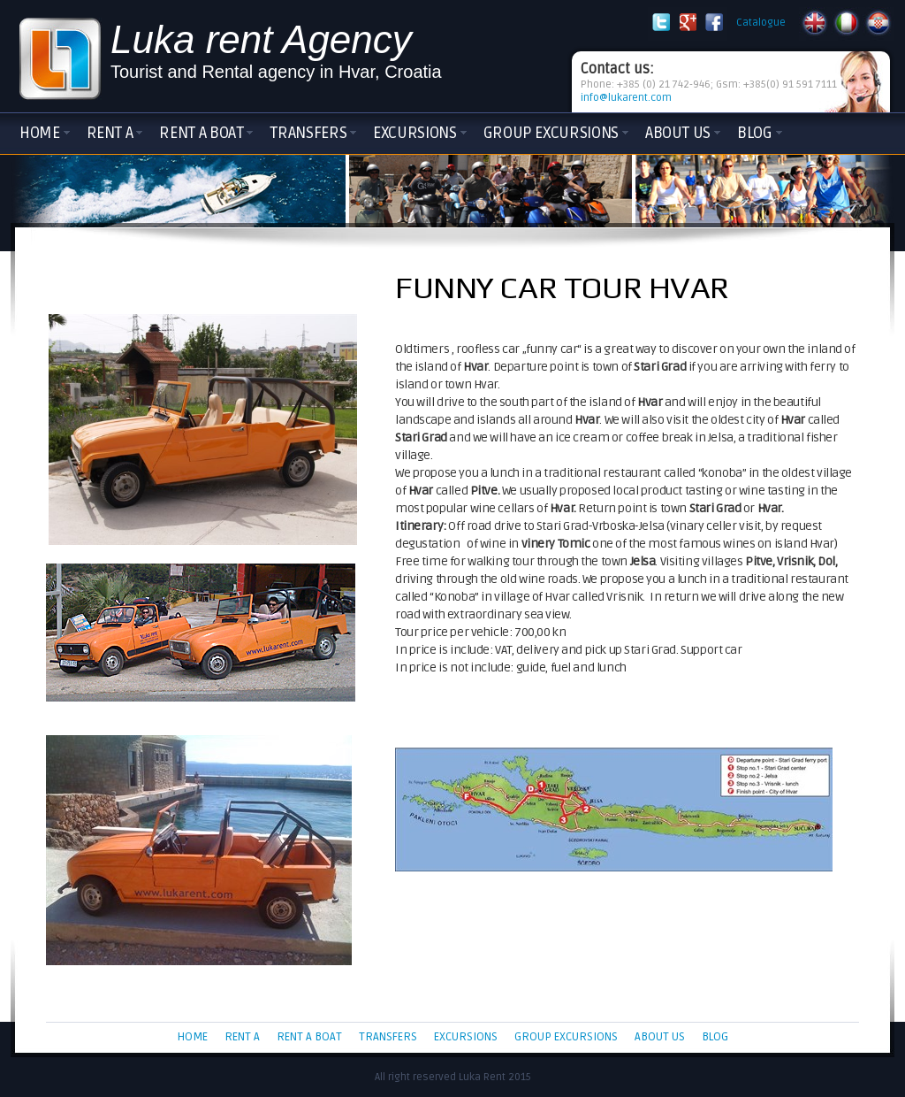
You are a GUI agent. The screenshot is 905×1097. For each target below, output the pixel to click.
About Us (678, 132)
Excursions (414, 132)
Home (39, 132)
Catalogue (761, 22)
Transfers (308, 132)
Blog (754, 132)
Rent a (110, 132)
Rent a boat (201, 132)
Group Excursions (551, 132)
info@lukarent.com (626, 97)
